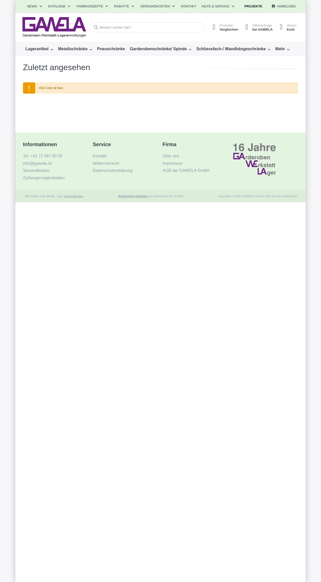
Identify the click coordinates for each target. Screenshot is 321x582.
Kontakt (188, 6)
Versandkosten (73, 196)
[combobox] (146, 27)
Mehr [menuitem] (280, 49)
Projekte (253, 6)
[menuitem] (39, 49)
